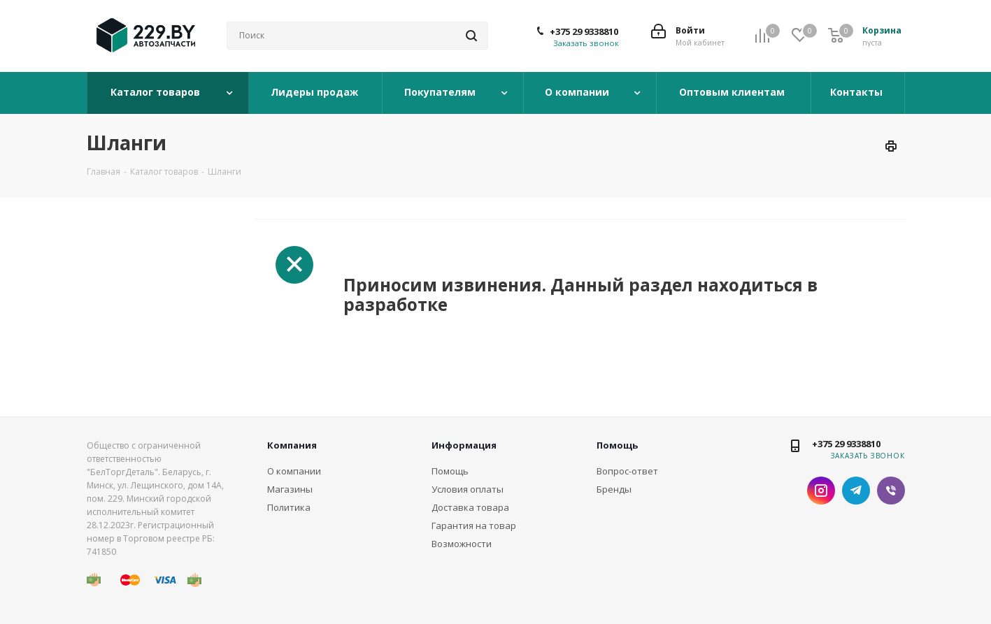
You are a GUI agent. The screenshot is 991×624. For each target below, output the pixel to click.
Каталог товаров (156, 92)
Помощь (450, 471)
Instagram (821, 491)
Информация (464, 445)
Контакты (857, 92)
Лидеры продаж (316, 92)
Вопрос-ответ (627, 471)
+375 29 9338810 (584, 31)
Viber (891, 491)
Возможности (462, 543)
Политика (289, 507)
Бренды (614, 489)
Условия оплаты (468, 489)
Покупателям (441, 92)
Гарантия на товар (474, 525)
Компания (292, 445)
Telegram (856, 491)
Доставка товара (470, 507)
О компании (578, 92)
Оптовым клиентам (733, 92)
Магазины (290, 489)
